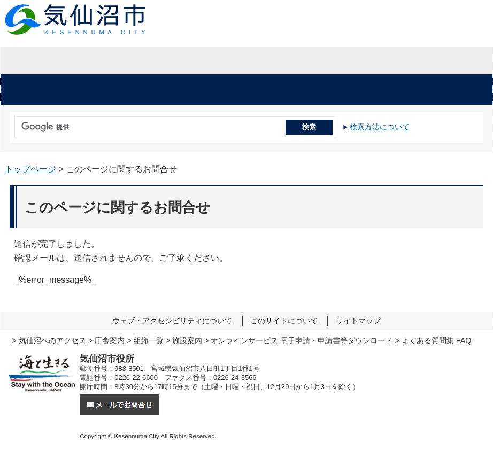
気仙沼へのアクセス (52, 340)
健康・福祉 (226, 90)
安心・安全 (43, 90)
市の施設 (450, 90)
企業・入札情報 (246, 61)
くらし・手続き (134, 90)
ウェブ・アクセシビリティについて (172, 320)
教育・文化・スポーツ (338, 90)
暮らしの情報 (82, 61)
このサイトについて (284, 320)
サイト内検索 (12, 123)
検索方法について (380, 126)
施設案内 (187, 340)
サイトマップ (358, 320)
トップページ (30, 169)
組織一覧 (149, 340)
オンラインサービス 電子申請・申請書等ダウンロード (301, 340)
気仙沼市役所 (76, 19)
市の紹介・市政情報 (410, 61)
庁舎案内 (110, 340)
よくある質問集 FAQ (437, 340)
